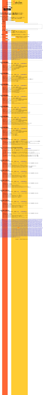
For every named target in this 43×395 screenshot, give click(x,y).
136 (1, 57)
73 (40, 54)
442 (15, 68)
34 (39, 53)
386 (12, 66)
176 (21, 58)
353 (2, 65)
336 (18, 64)
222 (8, 60)
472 (19, 69)
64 (30, 54)
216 (41, 59)
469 (15, 69)
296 (39, 62)
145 (15, 57)
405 (41, 66)
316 (28, 63)
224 (12, 60)
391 (19, 66)
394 (24, 66)
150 (22, 57)
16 (19, 53)
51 (16, 54)
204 (22, 59)
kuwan (18, 151)
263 (31, 61)
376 (38, 65)
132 (36, 56)
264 (32, 61)
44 (8, 54)
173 (16, 58)
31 (36, 53)
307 (15, 63)
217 (1, 60)
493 (10, 70)
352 (1, 65)
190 (1, 59)
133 (37, 56)
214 (38, 59)
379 (1, 66)
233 (25, 60)
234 (27, 60)
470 (16, 69)
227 (16, 60)
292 (33, 62)
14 (17, 53)
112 (5, 56)
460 (1, 69)
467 (12, 69)
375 (36, 65)
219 (4, 60)
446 (21, 68)
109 (1, 56)
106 (38, 55)
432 (41, 67)
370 (29, 65)
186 (36, 58)
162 (41, 57)
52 (17, 54)
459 (41, 68)
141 (8, 57)
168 (8, 58)
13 (16, 53)
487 (1, 70)
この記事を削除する (23, 151)
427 (33, 67)
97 (25, 55)
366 (22, 65)
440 (12, 68)
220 (5, 60)
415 (15, 67)
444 (18, 68)
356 (7, 65)
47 (11, 54)
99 (27, 55)
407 (2, 67)
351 (41, 64)
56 (21, 54)
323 (39, 63)
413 (11, 67)
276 (8, 62)
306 (13, 63)
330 (8, 64)
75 (0, 55)
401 (35, 66)
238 (33, 60)
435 (4, 68)
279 (13, 62)
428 (35, 67)
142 (10, 57)
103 (33, 55)
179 (25, 58)
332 (12, 64)
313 (24, 63)
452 (30, 68)
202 (19, 59)
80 (6, 55)
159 (36, 57)
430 (38, 67)
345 (32, 64)
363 (18, 65)
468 (13, 69)
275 (7, 62)
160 (38, 57)
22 (26, 53)
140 (7, 57)
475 (24, 69)
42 (6, 54)
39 (3, 54)
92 (19, 55)
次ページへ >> (17, 70)
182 (30, 58)
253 (15, 61)
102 (31, 55)
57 (22, 54)
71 (38, 54)
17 (20, 53)
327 (4, 64)
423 (27, 67)
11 (14, 53)
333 (13, 64)
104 (34, 55)
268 (38, 61)
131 (34, 56)
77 (3, 55)
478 (29, 69)
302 (7, 63)
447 (22, 68)
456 (36, 68)
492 (8, 70)
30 (35, 53)
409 (5, 67)
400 (33, 66)
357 (8, 65)
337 (19, 64)
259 (25, 61)
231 (22, 60)
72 (39, 54)
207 (27, 59)
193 (5, 59)
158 (35, 57)
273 (4, 62)
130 (33, 56)
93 (20, 55)
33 (38, 53)
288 (27, 62)
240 (36, 60)
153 (27, 57)
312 (22, 63)
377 (39, 65)
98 (26, 55)
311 (21, 63)
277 (10, 62)
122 (20, 56)
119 (16, 56)
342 (27, 64)
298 (1, 63)
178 (24, 58)
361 (15, 65)
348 (36, 64)
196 (10, 59)
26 (30, 53)
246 (4, 61)
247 (5, 61)
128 (30, 56)
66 (32, 54)
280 (15, 62)
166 (5, 58)
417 (18, 67)
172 (15, 58)
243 (41, 60)
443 (16, 68)
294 (36, 62)
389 (16, 66)
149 (21, 57)
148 (19, 57)
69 (36, 54)
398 (30, 66)
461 (2, 69)
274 (5, 62)
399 (32, 66)
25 (29, 53)
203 (21, 59)
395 (25, 66)
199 (15, 59)
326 (2, 64)
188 (39, 58)
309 (18, 63)
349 (38, 64)
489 (4, 70)
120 (17, 56)
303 (8, 63)
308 (16, 63)
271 (1, 62)
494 (12, 70)
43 (7, 54)
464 (7, 69)
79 (5, 55)
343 (29, 64)
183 (32, 58)
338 (21, 64)
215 (39, 59)
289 (29, 62)
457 (38, 68)
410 (7, 67)
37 (0, 54)
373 (33, 65)
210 (32, 59)
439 (10, 68)
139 (5, 57)
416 (16, 67)
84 (10, 55)
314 (25, 63)
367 (24, 65)
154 (29, 57)
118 (14, 56)
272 (2, 62)
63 (29, 54)
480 (32, 69)
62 (28, 54)
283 (19, 62)
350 (39, 64)
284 (21, 62)
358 (10, 65)
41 (5, 54)
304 (10, 63)
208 (29, 59)
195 (8, 59)
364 (19, 65)
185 (35, 58)
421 (24, 67)
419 (21, 67)
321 (36, 63)
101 (30, 55)
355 (5, 65)
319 (33, 63)
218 (2, 60)
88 (15, 55)
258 (23, 61)
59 (25, 54)
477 (27, 69)
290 (30, 62)
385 (10, 66)
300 (4, 63)
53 (18, 54)
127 (28, 56)
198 (13, 59)
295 (38, 62)
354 (4, 65)
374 (35, 65)
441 (13, 68)
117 (13, 56)
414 (13, 67)
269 (40, 61)
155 (30, 57)
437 (7, 68)
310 (19, 63)
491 (7, 70)
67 (33, 54)
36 (41, 53)
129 (31, 56)
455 (35, 68)
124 (24, 56)
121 (19, 56)
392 (21, 66)
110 (2, 56)
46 (10, 54)
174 (18, 58)
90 (17, 55)
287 (25, 62)
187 (38, 58)
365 (21, 65)
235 (29, 60)
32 (37, 53)
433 (1, 68)
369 (27, 65)
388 (15, 66)
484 (38, 69)
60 (26, 54)
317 (30, 63)
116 (11, 56)
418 (19, 67)
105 (36, 55)
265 (34, 61)
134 (39, 56)
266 (35, 61)
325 (1, 64)
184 (33, 58)
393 (22, 66)
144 (13, 57)
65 (31, 54)
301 (5, 63)
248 (7, 61)
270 (42, 61)
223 (10, 60)
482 (35, 69)
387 (13, 66)
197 (12, 59)
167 (7, 58)
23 (27, 53)
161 (39, 57)
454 (33, 68)
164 (2, 58)
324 (41, 63)
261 (28, 61)
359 (12, 65)
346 (33, 64)
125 (25, 56)
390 (18, 66)
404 (39, 66)
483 (36, 69)
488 (2, 70)
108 (41, 55)
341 (25, 64)
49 (14, 54)
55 (20, 54)
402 (36, 66)
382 (5, 66)
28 (32, 53)
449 (25, 68)
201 (18, 59)
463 (5, 69)
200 (16, 59)
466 (10, 69)
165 (4, 58)
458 (39, 68)
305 (12, 63)
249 (8, 61)
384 (8, 66)
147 (18, 57)
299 (2, 63)
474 (22, 69)
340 (24, 64)
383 (7, 66)
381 (4, 66)
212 (35, 59)
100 (28, 55)
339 (22, 64)
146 (16, 57)
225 (13, 60)
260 (26, 61)
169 (10, 58)
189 (41, 58)
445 (19, 68)
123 (22, 56)
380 (2, 66)
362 (16, 65)
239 (35, 60)
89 (16, 55)
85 (11, 55)
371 (30, 65)
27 (31, 53)
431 (39, 67)
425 (30, 67)
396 (27, 66)
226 (15, 60)
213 (36, 59)
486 (41, 69)
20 (24, 53)
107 (39, 55)
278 (12, 62)
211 (33, 59)
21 (25, 53)
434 (2, 68)
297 (41, 62)
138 (4, 57)
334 (15, 64)
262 (29, 61)
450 (27, 68)
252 (13, 61)
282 (18, 62)
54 (19, 54)
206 (25, 59)
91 (18, 55)
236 (30, 60)
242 (39, 60)
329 (7, 64)
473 (21, 69)
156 (32, 57)
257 (21, 61)
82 (8, 55)
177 (22, 58)
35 (40, 53)
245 (2, 61)
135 (40, 56)
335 (16, 64)
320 (35, 63)
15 (18, 53)
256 (20, 61)
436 (5, 68)
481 (33, 69)
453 (32, 68)
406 (1, 67)
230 (21, 60)
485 (39, 69)
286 (24, 62)
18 (21, 53)
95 (22, 55)
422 (25, 67)
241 (38, 60)
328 (5, 64)
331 (10, 64)
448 (24, 68)
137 (2, 57)
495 (13, 70)
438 (8, 68)
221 (7, 60)
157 (33, 57)
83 (9, 55)
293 (35, 62)
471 (18, 69)
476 (25, 69)
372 (32, 65)
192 (4, 59)
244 (1, 61)
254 (16, 61)
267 (37, 61)
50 (15, 54)
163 (1, 58)
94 (21, 55)
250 (10, 61)
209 (30, 59)
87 (14, 55)
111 (4, 56)
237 (32, 60)
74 (41, 54)
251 (12, 61)
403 (38, 66)
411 (8, 67)
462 (4, 69)
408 (4, 67)
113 (7, 56)
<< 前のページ (3, 53)
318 (32, 63)
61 (27, 54)
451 (29, 68)
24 (28, 53)
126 (27, 56)
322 (38, 63)
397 (29, 66)
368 (25, 65)
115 (10, 56)
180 (27, 58)
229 (19, 60)
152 (25, 57)
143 (12, 57)
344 (30, 64)
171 (13, 58)
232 (24, 60)
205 (24, 59)
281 (16, 62)
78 (4, 55)
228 (18, 60)
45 (9, 54)
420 (22, 67)
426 (32, 67)
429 (36, 67)
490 (5, 70)
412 (10, 67)
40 (4, 54)
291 (32, 62)
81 (7, 55)
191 (2, 59)
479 (30, 69)
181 (29, 58)
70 (37, 54)
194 (7, 59)
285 (22, 62)
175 (19, 58)
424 (28, 67)
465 (8, 69)
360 (13, 65)
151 (24, 57)
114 (8, 56)
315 (27, 63)
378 (41, 65)
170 (12, 58)
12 (15, 53)
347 (35, 64)
